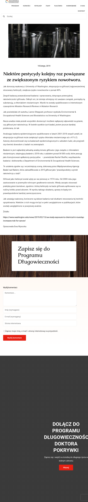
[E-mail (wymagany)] (40, 316)
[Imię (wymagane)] (40, 310)
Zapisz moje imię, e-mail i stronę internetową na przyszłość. (31, 331)
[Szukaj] (44, 16)
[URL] (40, 323)
